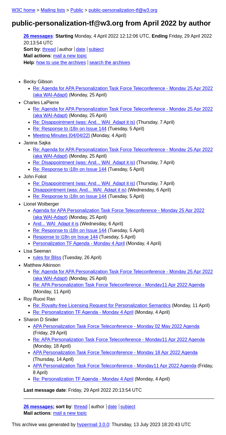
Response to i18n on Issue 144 (65, 236)
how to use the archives (61, 62)
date (80, 49)
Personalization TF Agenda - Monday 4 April (79, 243)
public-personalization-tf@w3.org (123, 10)
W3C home (23, 10)
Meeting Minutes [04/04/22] (61, 135)
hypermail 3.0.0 (93, 424)
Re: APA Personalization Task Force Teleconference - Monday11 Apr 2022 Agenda (119, 284)
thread (49, 49)
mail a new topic (70, 55)
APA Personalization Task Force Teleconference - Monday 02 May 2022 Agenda (116, 326)
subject (96, 49)
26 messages (38, 36)
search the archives (109, 62)
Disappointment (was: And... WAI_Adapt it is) (80, 189)
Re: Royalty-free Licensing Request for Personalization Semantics (102, 305)
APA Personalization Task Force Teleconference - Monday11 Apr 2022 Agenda (114, 365)
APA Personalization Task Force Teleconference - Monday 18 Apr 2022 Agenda (115, 352)
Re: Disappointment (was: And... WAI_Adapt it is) (84, 122)
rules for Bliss (47, 257)
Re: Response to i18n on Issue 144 (70, 128)
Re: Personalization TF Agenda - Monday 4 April (83, 312)
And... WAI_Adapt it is (56, 223)
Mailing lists (53, 10)
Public (76, 10)
